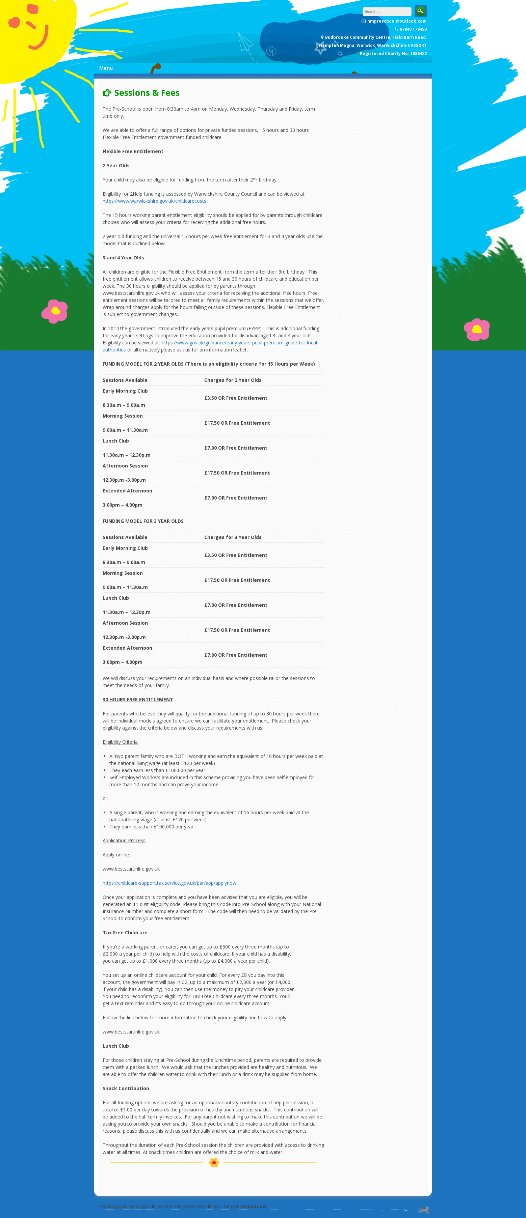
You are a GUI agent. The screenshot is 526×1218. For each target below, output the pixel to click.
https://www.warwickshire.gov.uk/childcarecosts (154, 201)
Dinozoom (255, 1206)
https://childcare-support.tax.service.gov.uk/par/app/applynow (169, 883)
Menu (106, 68)
